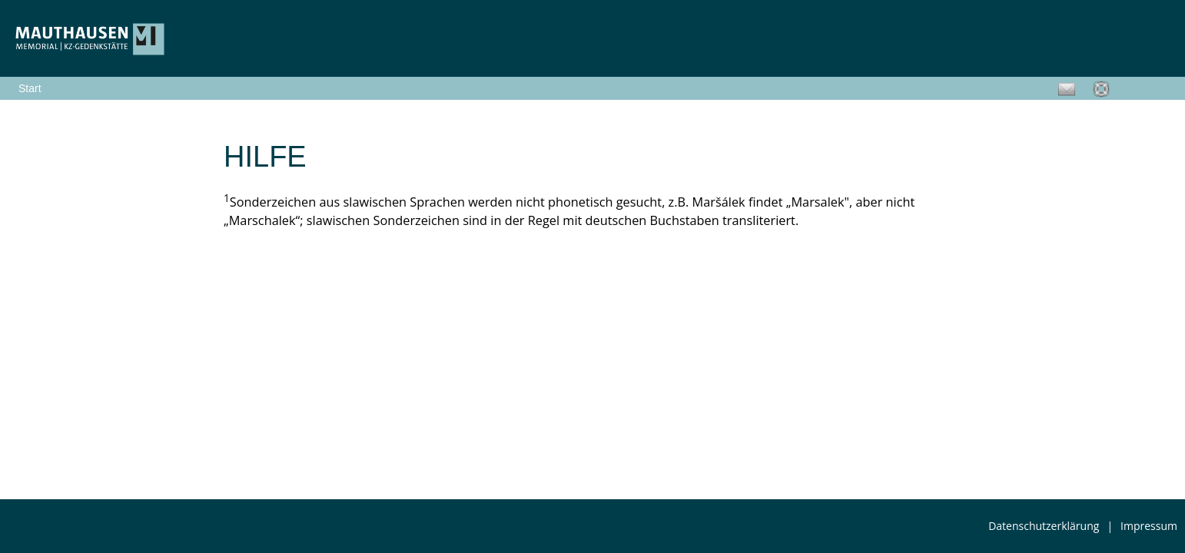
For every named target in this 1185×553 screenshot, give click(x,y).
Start (29, 88)
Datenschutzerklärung (1043, 525)
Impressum (1148, 525)
